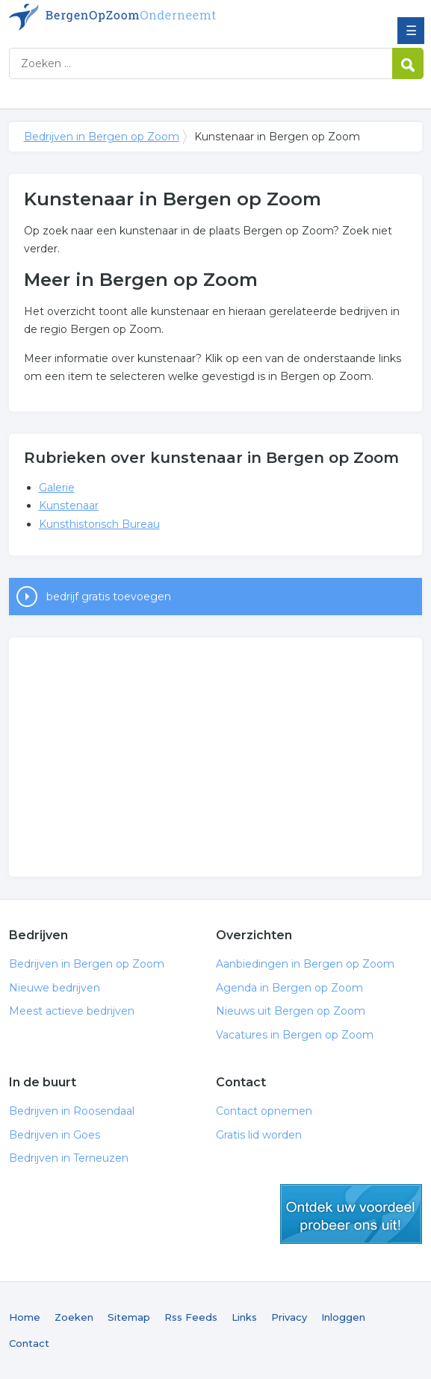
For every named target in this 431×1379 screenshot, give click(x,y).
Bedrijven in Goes (54, 1135)
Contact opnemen (264, 1111)
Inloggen (343, 1317)
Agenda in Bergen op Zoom (289, 987)
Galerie (57, 487)
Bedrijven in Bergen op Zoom (117, 17)
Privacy (289, 1317)
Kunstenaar (69, 505)
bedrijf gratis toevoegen (108, 596)
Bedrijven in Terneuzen (68, 1158)
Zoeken (74, 1317)
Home (24, 1317)
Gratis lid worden (259, 1135)
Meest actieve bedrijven (71, 1011)
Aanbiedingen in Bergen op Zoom (305, 964)
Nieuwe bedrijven (54, 987)
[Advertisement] (216, 757)
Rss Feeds (190, 1317)
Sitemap (129, 1317)
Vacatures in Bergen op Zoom (294, 1035)
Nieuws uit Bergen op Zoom (290, 1011)
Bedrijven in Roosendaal (71, 1111)
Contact (29, 1343)
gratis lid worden (351, 1214)
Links (244, 1317)
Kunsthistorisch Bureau (99, 524)
